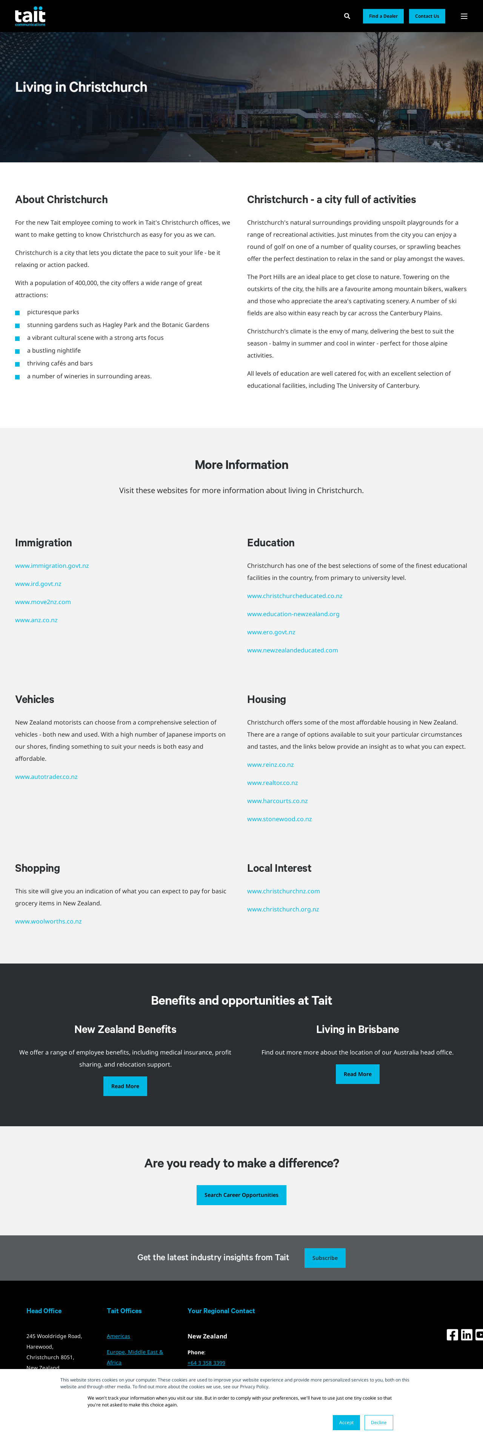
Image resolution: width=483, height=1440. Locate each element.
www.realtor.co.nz (272, 783)
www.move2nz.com (43, 602)
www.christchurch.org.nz (283, 909)
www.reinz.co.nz (270, 764)
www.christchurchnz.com (283, 891)
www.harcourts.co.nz (277, 801)
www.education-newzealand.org (293, 614)
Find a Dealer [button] (383, 16)
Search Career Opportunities (241, 1194)
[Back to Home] (30, 16)
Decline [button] (379, 1422)
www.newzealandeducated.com (292, 650)
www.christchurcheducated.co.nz (295, 596)
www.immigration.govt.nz (52, 565)
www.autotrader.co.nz (46, 776)
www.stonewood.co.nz (279, 819)
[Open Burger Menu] (464, 16)
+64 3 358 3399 (206, 1362)
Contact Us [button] (427, 16)
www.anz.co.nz (36, 620)
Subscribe (325, 1257)
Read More (125, 1086)
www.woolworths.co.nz (48, 921)
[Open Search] (348, 15)
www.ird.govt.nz (38, 584)
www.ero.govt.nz (271, 632)
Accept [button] (346, 1422)
